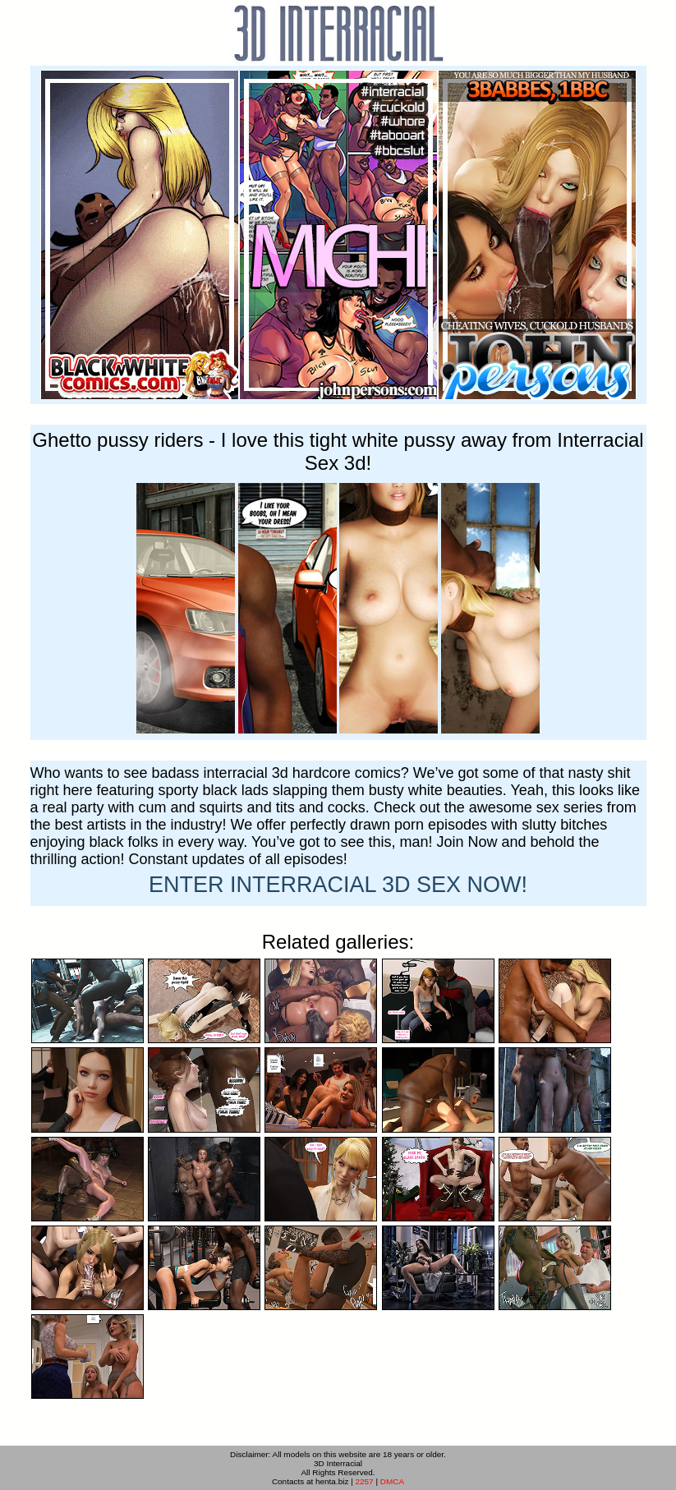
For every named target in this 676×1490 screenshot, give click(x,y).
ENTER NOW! (338, 884)
